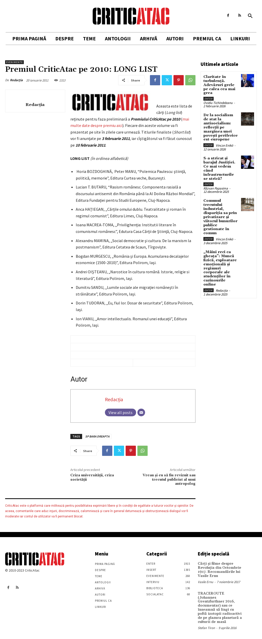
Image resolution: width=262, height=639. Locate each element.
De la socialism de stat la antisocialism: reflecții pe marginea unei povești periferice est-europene (220, 126)
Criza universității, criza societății (92, 477)
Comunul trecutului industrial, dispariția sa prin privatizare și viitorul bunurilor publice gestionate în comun (219, 214)
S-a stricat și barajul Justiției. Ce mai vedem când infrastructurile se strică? (220, 167)
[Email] (141, 412)
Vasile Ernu (205, 581)
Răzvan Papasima (215, 186)
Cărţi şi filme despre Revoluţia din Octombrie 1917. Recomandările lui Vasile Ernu (218, 569)
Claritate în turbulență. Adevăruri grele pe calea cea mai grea (219, 85)
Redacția (16, 80)
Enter (208, 98)
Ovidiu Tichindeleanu (218, 102)
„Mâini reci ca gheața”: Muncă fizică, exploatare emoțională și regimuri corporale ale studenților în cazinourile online (220, 262)
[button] (250, 16)
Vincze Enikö (224, 144)
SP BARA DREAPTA (97, 436)
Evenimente (14, 62)
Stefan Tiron (206, 622)
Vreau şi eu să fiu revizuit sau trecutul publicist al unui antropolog (169, 479)
